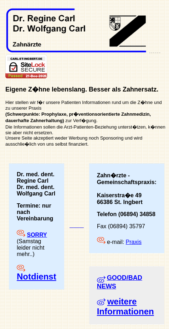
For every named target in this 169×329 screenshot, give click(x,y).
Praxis (134, 242)
